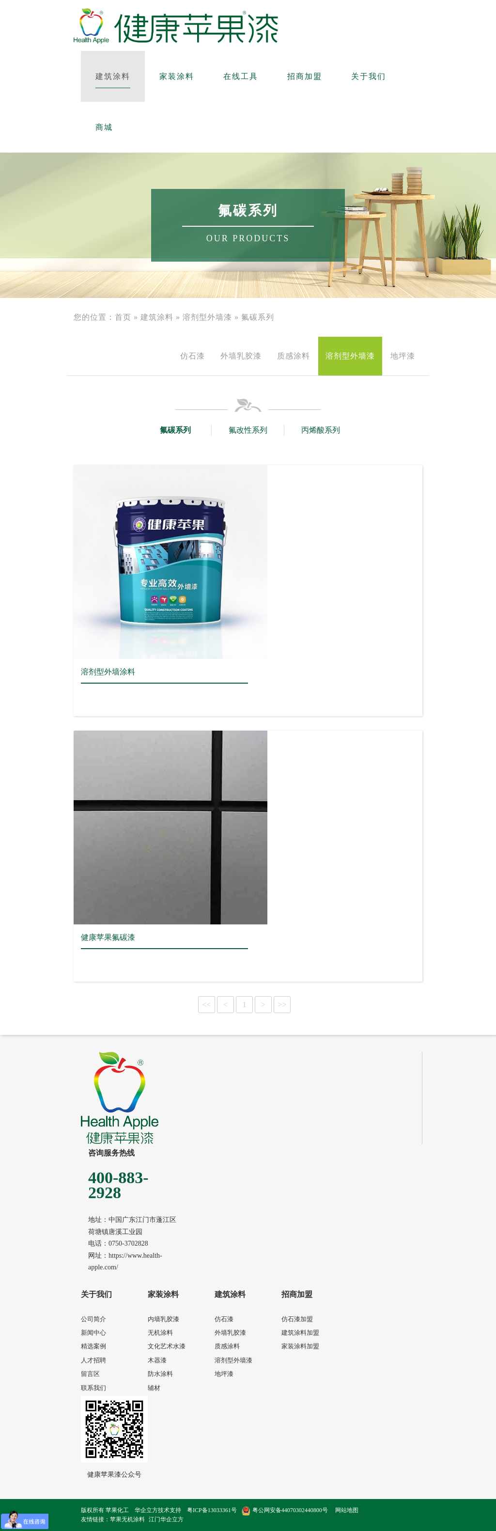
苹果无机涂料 (127, 1519)
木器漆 (157, 1360)
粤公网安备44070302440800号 (285, 1510)
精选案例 (93, 1346)
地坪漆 (402, 356)
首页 (123, 317)
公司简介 (93, 1319)
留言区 (90, 1373)
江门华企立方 (166, 1519)
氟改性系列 (248, 430)
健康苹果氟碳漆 (108, 937)
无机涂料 (160, 1332)
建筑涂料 (156, 317)
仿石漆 (192, 356)
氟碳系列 (257, 317)
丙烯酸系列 (320, 430)
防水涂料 (160, 1373)
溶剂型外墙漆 (207, 317)
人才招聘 (93, 1360)
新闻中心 (93, 1332)
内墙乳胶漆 (163, 1319)
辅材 (154, 1387)
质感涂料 (293, 356)
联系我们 (93, 1387)
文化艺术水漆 (167, 1346)
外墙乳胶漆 (241, 356)
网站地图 (346, 1510)
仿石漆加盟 (297, 1319)
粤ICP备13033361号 (212, 1510)
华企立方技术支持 (158, 1510)
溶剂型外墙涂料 (108, 672)
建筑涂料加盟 (300, 1332)
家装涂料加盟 (300, 1346)
